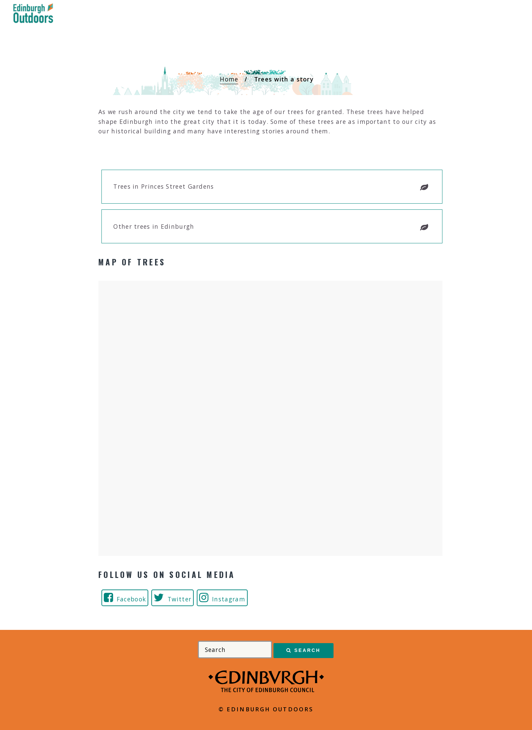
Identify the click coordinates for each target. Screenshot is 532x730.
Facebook (131, 599)
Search (307, 650)
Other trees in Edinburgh (153, 226)
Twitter (179, 599)
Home (229, 79)
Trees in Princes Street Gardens (163, 186)
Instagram (228, 599)
